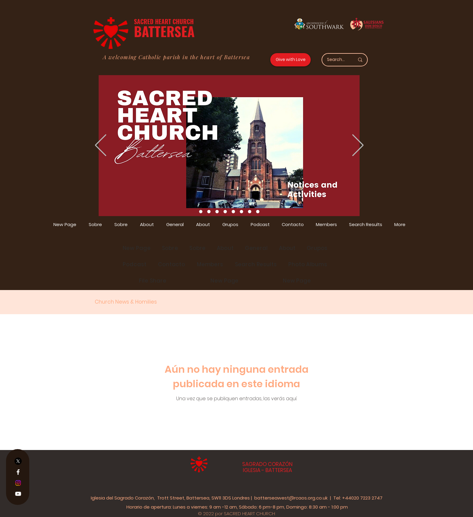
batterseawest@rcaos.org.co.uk (291, 498)
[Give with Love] (290, 59)
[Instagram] (18, 483)
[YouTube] (18, 493)
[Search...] (336, 60)
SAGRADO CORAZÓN (267, 464)
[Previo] (100, 145)
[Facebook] (18, 472)
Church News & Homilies (126, 301)
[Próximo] (357, 145)
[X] (18, 461)
